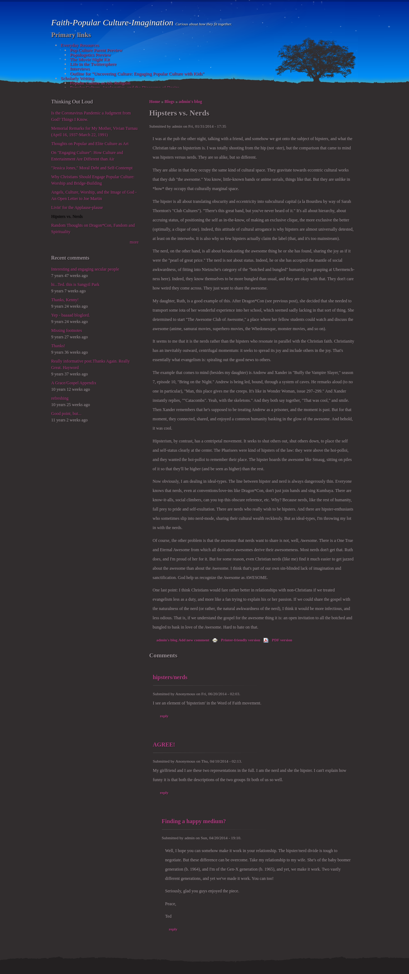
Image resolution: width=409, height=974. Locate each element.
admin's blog (190, 101)
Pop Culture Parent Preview (96, 50)
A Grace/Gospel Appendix (74, 382)
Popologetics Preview (90, 54)
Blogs (169, 101)
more (134, 242)
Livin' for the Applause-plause (77, 207)
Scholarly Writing (77, 78)
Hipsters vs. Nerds (67, 216)
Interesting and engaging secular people (85, 269)
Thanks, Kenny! (65, 299)
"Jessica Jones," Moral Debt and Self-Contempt (92, 167)
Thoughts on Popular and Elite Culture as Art (90, 143)
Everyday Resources (80, 45)
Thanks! (58, 345)
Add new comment (194, 640)
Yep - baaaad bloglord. (70, 315)
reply (164, 716)
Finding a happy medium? (194, 821)
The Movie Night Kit (90, 59)
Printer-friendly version (236, 640)
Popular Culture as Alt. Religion (100, 83)
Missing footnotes (66, 330)
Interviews (80, 68)
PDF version (277, 640)
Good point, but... (66, 413)
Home (154, 101)
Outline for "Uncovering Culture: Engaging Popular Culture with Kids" (137, 73)
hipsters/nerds (170, 677)
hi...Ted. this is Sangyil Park (75, 284)
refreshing (60, 398)
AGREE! (164, 745)
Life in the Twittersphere (93, 64)
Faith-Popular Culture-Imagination (113, 22)
